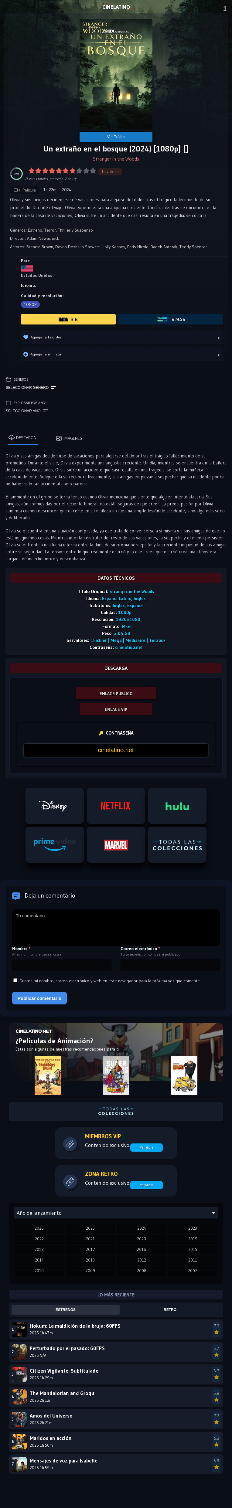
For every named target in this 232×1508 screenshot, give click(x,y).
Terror (50, 230)
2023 (192, 1228)
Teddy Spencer (193, 247)
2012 (141, 1260)
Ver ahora (146, 1147)
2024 (141, 1228)
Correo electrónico (140, 948)
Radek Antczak (164, 247)
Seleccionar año (27, 411)
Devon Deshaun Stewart (77, 247)
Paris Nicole (137, 247)
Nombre (21, 948)
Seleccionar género (31, 387)
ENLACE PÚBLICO (116, 693)
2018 (39, 1249)
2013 (90, 1260)
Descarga (22, 438)
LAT (116, 7)
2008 (141, 1270)
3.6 (68, 319)
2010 (39, 1270)
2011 (192, 1260)
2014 (39, 1260)
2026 (39, 1228)
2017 (90, 1249)
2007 (192, 1270)
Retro (170, 1310)
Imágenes (69, 438)
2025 (90, 1228)
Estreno (35, 230)
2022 (39, 1238)
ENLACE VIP (116, 709)
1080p (30, 304)
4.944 (171, 319)
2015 (192, 1249)
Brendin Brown (39, 247)
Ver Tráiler (116, 136)
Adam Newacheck (43, 238)
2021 (90, 1238)
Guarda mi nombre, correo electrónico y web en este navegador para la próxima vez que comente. (110, 980)
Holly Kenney (113, 247)
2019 (192, 1238)
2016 (141, 1249)
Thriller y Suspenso (75, 230)
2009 (90, 1270)
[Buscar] (225, 8)
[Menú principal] (21, 10)
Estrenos (66, 1310)
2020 (141, 1238)
